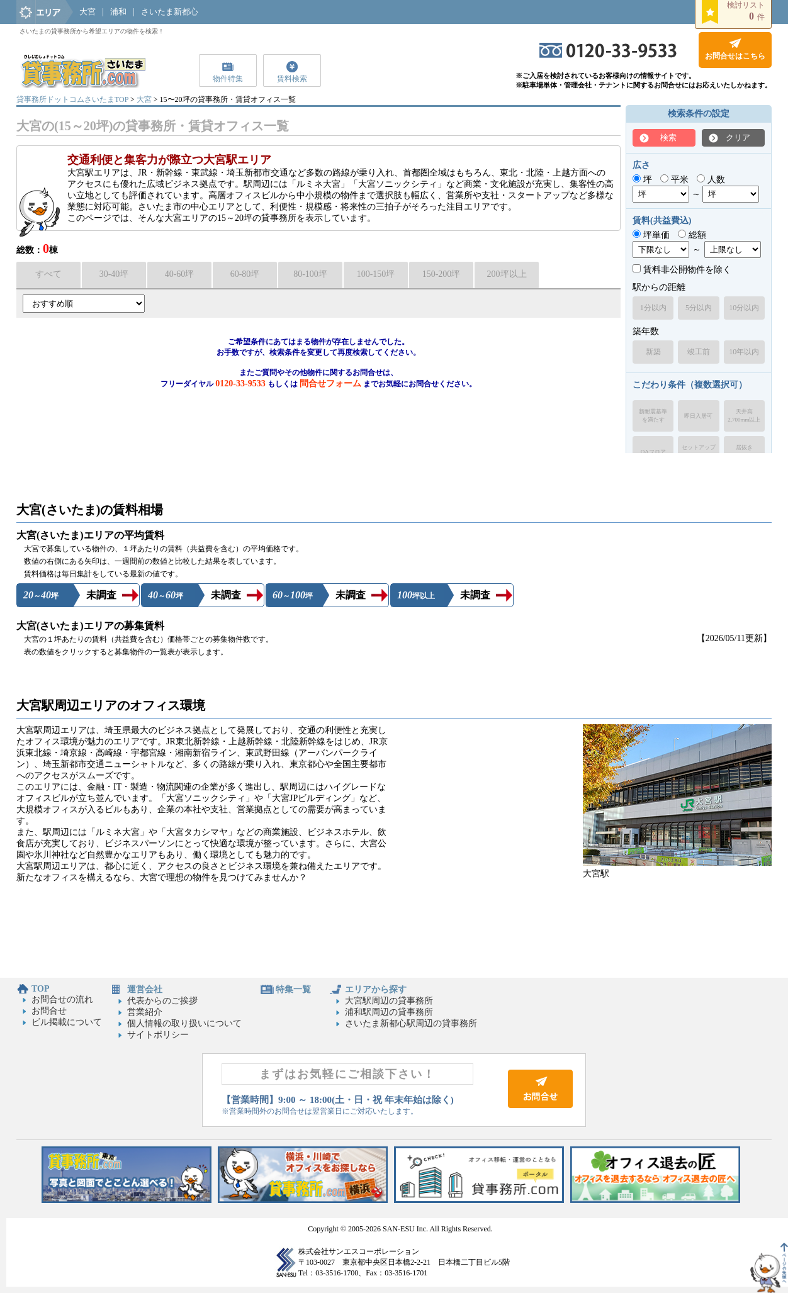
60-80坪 (245, 274)
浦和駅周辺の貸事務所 (389, 1012)
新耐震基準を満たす (653, 415)
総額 (692, 235)
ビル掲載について (66, 1022)
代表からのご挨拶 (162, 1000)
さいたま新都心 (169, 11)
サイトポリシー (158, 1034)
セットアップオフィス (699, 451)
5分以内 (698, 307)
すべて (48, 274)
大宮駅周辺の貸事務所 (389, 1000)
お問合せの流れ (62, 999)
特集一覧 (293, 989)
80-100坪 (310, 274)
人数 (711, 179)
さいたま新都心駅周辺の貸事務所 (411, 1023)
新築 (653, 351)
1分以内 (653, 307)
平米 (674, 179)
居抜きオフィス (744, 451)
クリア (738, 137)
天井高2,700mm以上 (744, 415)
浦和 (118, 11)
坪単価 (651, 235)
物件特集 (228, 78)
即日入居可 (698, 416)
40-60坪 (179, 274)
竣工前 (698, 351)
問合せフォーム (330, 383)
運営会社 (144, 989)
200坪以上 (507, 274)
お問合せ (49, 1011)
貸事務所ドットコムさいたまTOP (72, 99)
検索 (668, 137)
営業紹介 (144, 1012)
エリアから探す (376, 989)
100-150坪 (376, 274)
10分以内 (744, 307)
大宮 (87, 11)
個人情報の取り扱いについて (184, 1023)
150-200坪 (441, 274)
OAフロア (653, 452)
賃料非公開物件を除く (682, 269)
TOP (40, 989)
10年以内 (744, 351)
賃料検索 (292, 78)
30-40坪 (114, 274)
